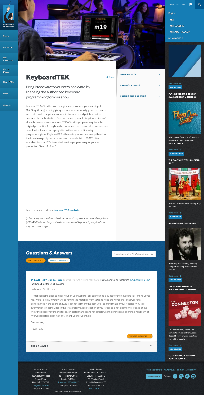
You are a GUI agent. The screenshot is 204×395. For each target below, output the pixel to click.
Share (112, 77)
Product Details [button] (130, 85)
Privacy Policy (169, 368)
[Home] (9, 15)
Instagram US (193, 374)
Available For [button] (128, 74)
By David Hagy (39, 278)
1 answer (39, 344)
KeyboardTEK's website (66, 210)
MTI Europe (177, 25)
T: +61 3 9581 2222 (96, 387)
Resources (8, 47)
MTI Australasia (180, 31)
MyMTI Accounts (177, 4)
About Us (7, 105)
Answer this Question (138, 334)
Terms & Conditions (154, 368)
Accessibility (190, 368)
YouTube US (187, 374)
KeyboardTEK (137, 278)
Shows (6, 35)
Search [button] (199, 4)
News (5, 93)
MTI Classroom (8, 59)
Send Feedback (154, 374)
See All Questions (58, 260)
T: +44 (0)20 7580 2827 (68, 380)
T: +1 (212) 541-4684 (40, 384)
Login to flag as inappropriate (82, 278)
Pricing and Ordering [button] (133, 96)
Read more (175, 83)
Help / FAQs (8, 82)
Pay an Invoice (174, 38)
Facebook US (175, 374)
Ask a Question (34, 260)
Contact (180, 368)
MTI (172, 19)
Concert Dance (7, 70)
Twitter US (181, 374)
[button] (190, 4)
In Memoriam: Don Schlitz (183, 223)
